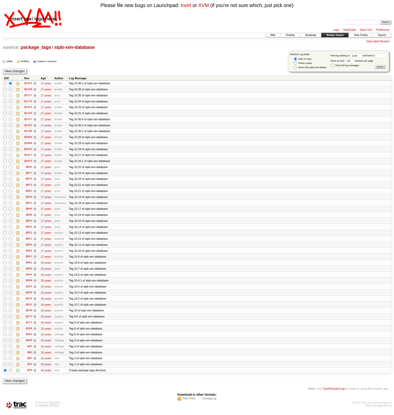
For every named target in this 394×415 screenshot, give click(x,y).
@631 (29, 234)
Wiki (272, 35)
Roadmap (310, 35)
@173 (29, 319)
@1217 (28, 95)
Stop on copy (302, 59)
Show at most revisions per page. (352, 61)
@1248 (28, 89)
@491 (29, 264)
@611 (29, 240)
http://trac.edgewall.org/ (378, 408)
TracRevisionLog (333, 391)
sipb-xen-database (74, 47)
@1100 (28, 132)
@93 (29, 349)
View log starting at (346, 55)
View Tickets (361, 35)
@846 (29, 210)
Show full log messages (345, 65)
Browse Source (334, 35)
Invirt (186, 5)
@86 (29, 355)
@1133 (28, 113)
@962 (29, 192)
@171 (29, 325)
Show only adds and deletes (310, 67)
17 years (46, 83)
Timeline (290, 35)
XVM (203, 5)
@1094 (28, 138)
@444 (29, 276)
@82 (29, 361)
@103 (29, 337)
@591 (29, 252)
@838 (29, 216)
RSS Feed (189, 401)
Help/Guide (349, 29)
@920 (29, 198)
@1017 (28, 156)
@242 (29, 307)
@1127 (28, 119)
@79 (29, 367)
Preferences (383, 29)
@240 (29, 313)
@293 (29, 288)
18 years (46, 264)
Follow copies (303, 63)
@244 (29, 301)
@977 (29, 174)
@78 (29, 373)
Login (336, 29)
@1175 (28, 101)
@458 (29, 270)
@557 (29, 258)
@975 (29, 180)
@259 (29, 295)
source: (11, 47)
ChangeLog (209, 401)
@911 (29, 204)
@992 (29, 168)
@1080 (28, 144)
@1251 (28, 83)
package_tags (36, 47)
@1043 (28, 150)
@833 (29, 222)
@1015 (28, 162)
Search (382, 35)
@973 (29, 186)
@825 (29, 228)
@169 (29, 331)
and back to (375, 55)
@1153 (28, 107)
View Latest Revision (378, 41)
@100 (29, 343)
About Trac (366, 29)
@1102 (28, 125)
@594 (29, 246)
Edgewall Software (48, 408)
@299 (29, 282)
